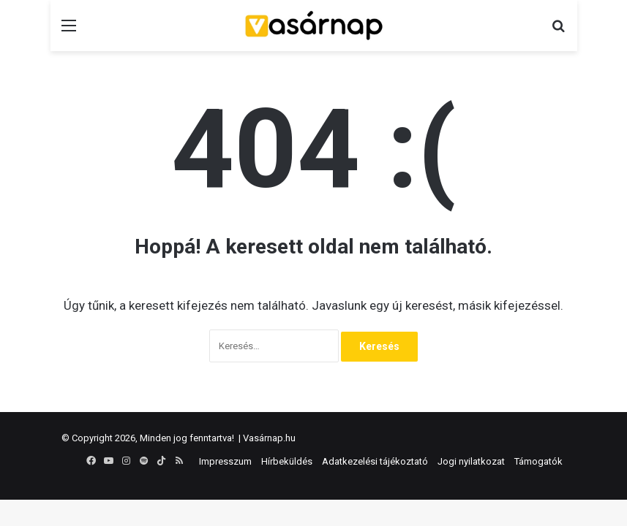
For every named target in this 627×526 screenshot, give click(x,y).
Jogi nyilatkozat (471, 461)
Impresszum (225, 461)
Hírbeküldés (286, 461)
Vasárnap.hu (269, 437)
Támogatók (538, 461)
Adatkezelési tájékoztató (375, 461)
